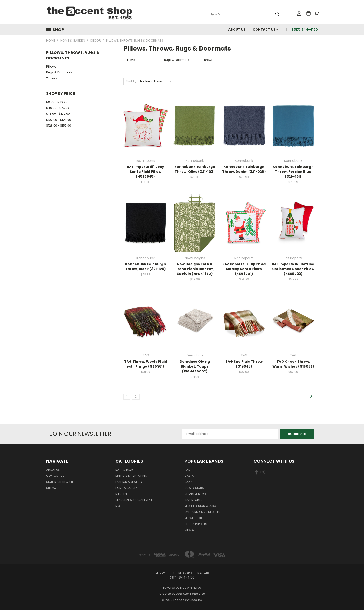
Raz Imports (193, 500)
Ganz (188, 482)
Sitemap (51, 488)
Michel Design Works (200, 506)
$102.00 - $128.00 (58, 119)
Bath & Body (124, 470)
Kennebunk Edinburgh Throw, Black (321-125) (145, 266)
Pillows (51, 66)
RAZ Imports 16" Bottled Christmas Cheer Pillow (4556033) (293, 269)
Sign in (51, 482)
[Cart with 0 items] (316, 13)
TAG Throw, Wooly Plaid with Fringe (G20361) (145, 364)
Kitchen (121, 494)
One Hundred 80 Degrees (202, 512)
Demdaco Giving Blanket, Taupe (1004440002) (195, 366)
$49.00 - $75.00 (57, 108)
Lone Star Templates (190, 594)
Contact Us (266, 29)
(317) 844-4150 (305, 29)
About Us (236, 29)
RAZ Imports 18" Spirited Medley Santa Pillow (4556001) (244, 269)
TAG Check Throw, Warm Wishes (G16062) (293, 364)
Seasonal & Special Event (133, 500)
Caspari (190, 476)
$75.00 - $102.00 (58, 113)
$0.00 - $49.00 (57, 102)
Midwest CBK (194, 518)
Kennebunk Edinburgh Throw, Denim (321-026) (244, 169)
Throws (51, 78)
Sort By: (131, 81)
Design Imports (196, 524)
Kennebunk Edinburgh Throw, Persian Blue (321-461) (293, 171)
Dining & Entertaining (131, 476)
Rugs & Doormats (59, 72)
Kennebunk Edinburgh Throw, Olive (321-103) (194, 169)
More (119, 506)
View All (190, 530)
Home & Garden (126, 488)
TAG (187, 470)
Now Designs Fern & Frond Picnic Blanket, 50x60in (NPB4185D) (195, 269)
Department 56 (195, 494)
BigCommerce (190, 588)
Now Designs (194, 488)
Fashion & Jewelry (128, 482)
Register (68, 482)
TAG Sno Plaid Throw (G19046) (244, 364)
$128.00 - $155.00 (58, 125)
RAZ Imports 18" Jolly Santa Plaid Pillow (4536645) (145, 171)
